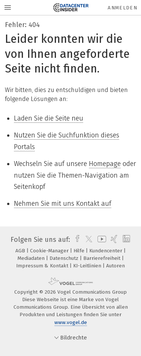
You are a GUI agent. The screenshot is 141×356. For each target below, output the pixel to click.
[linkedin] (125, 239)
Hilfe (80, 250)
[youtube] (100, 239)
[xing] (113, 239)
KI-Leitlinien (88, 265)
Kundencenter (106, 250)
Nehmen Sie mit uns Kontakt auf (62, 203)
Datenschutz (65, 258)
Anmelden (122, 8)
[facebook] (75, 239)
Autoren (115, 265)
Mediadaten (32, 258)
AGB (21, 250)
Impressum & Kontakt (43, 265)
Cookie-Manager (50, 250)
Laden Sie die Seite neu (48, 118)
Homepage (105, 164)
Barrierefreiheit (102, 258)
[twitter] (87, 239)
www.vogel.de (70, 322)
